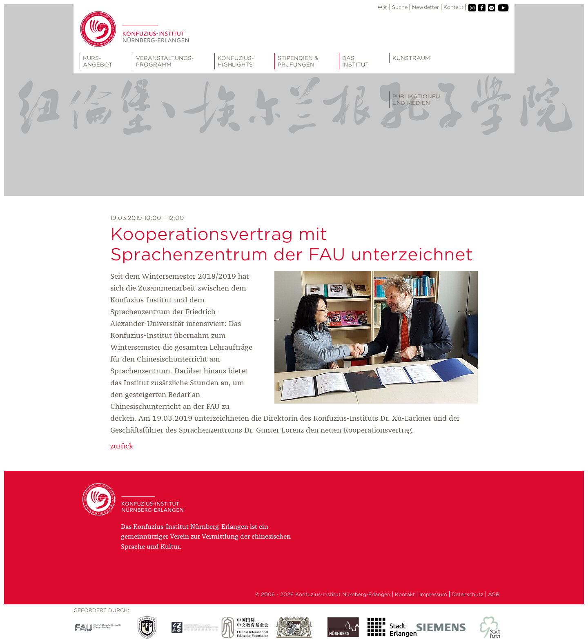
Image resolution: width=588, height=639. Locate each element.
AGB (493, 594)
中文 (383, 7)
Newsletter (425, 7)
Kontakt (453, 7)
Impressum (433, 594)
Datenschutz (467, 594)
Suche (400, 7)
